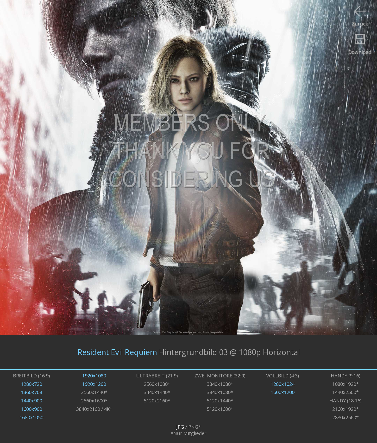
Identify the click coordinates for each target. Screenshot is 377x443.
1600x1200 (283, 392)
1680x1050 (31, 417)
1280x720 (31, 384)
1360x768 (31, 392)
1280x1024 (283, 384)
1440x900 (31, 400)
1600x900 (31, 409)
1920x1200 (94, 384)
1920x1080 (94, 375)
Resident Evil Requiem (117, 352)
